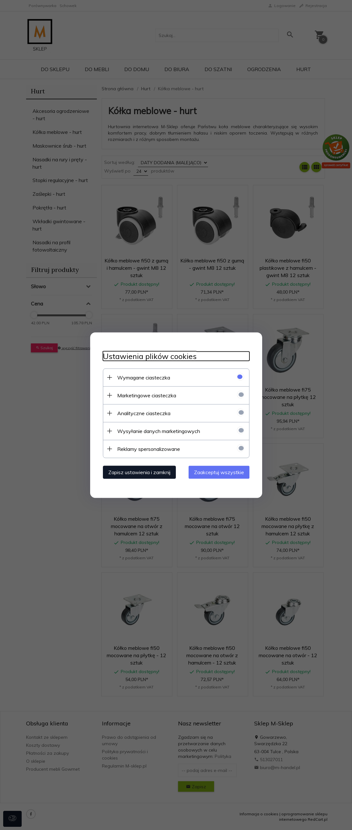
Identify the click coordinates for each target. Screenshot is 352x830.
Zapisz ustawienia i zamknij (139, 472)
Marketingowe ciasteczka (146, 395)
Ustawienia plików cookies (150, 356)
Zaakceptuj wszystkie (219, 472)
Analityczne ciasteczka (143, 413)
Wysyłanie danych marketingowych (158, 431)
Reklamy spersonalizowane (148, 448)
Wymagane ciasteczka (143, 377)
